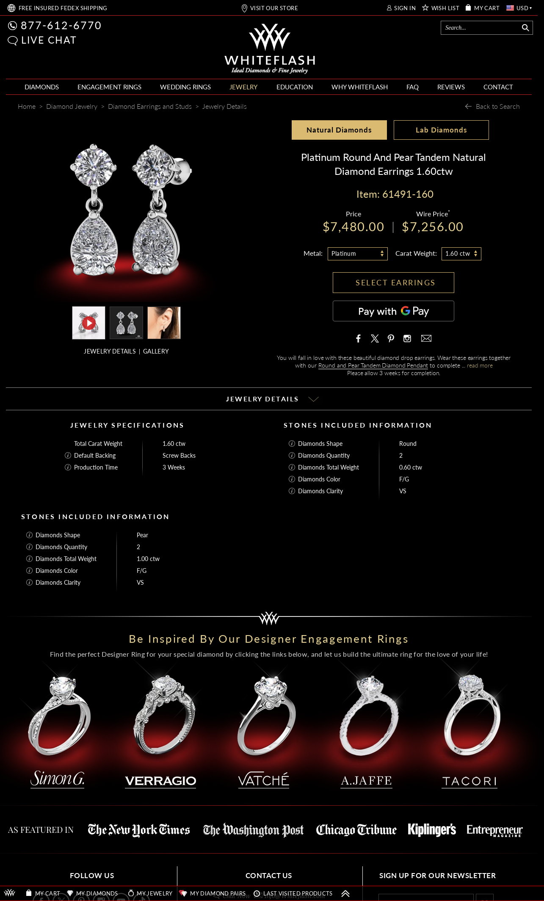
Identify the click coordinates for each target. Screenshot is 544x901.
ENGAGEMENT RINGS (109, 87)
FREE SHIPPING (63, 8)
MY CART (487, 8)
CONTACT (498, 87)
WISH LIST (445, 8)
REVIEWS (451, 87)
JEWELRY (243, 87)
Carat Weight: (416, 253)
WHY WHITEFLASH (359, 87)
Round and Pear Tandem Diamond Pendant (373, 365)
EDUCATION (294, 87)
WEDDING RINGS (185, 87)
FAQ (412, 87)
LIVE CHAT (49, 40)
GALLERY (156, 351)
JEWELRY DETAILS (110, 351)
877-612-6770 (61, 25)
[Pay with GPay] (393, 311)
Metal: (313, 253)
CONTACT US (269, 875)
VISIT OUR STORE (274, 8)
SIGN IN (405, 8)
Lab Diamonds (441, 129)
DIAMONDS (42, 87)
